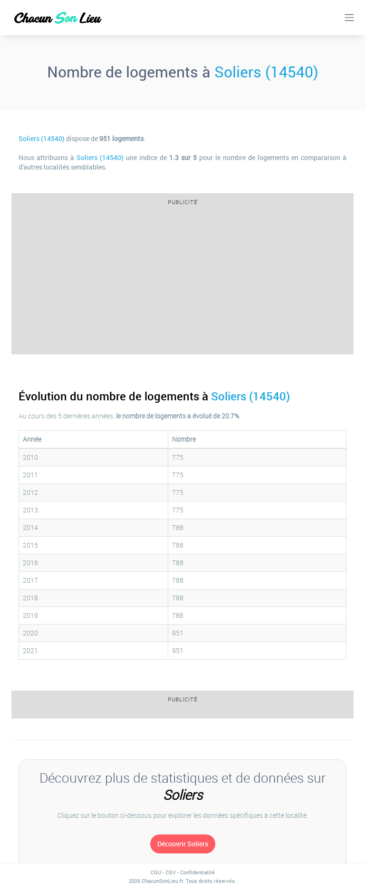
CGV (170, 872)
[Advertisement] (182, 282)
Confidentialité (197, 872)
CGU (156, 872)
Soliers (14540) (266, 71)
